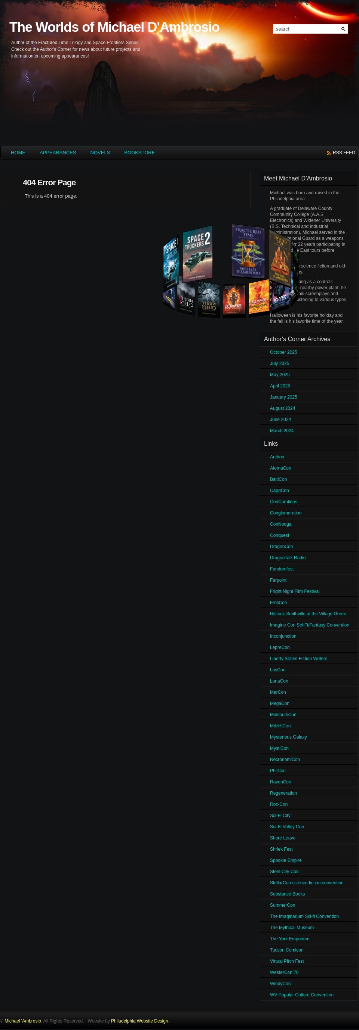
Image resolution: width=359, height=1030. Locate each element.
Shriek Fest (281, 849)
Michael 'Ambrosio (22, 1021)
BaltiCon (278, 479)
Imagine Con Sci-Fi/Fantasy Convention (309, 625)
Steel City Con (284, 871)
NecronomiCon (285, 759)
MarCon (278, 692)
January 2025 (283, 397)
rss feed (344, 152)
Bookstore (139, 152)
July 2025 (279, 363)
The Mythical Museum (292, 927)
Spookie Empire (286, 860)
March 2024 (282, 430)
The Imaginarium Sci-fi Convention (304, 916)
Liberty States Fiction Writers (298, 658)
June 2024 (280, 419)
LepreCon (280, 647)
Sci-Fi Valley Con (287, 826)
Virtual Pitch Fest (287, 961)
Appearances (58, 152)
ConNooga (280, 524)
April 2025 (280, 386)
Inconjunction (283, 636)
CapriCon (279, 490)
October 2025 (283, 352)
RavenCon (280, 782)
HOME (18, 152)
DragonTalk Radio (288, 557)
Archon (277, 457)
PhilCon (278, 770)
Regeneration (283, 793)
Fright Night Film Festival (295, 591)
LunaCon (279, 681)
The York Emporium (289, 938)
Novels (100, 152)
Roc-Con (279, 804)
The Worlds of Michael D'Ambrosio (114, 27)
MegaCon (279, 703)
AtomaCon (280, 468)
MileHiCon (280, 726)
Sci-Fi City (280, 815)
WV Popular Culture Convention (302, 994)
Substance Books (287, 894)
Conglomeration (286, 513)
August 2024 (282, 408)
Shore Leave (282, 838)
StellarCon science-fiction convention (307, 882)
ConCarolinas (283, 501)
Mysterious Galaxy (288, 737)
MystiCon (279, 748)
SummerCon (282, 905)
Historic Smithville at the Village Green (308, 613)
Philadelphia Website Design (139, 1021)
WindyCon (280, 983)
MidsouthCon (283, 714)
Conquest (279, 535)
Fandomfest (282, 569)
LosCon (277, 669)
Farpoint (278, 580)
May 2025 (280, 374)
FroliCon (278, 602)
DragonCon (281, 546)
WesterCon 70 (284, 972)
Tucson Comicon (287, 950)
